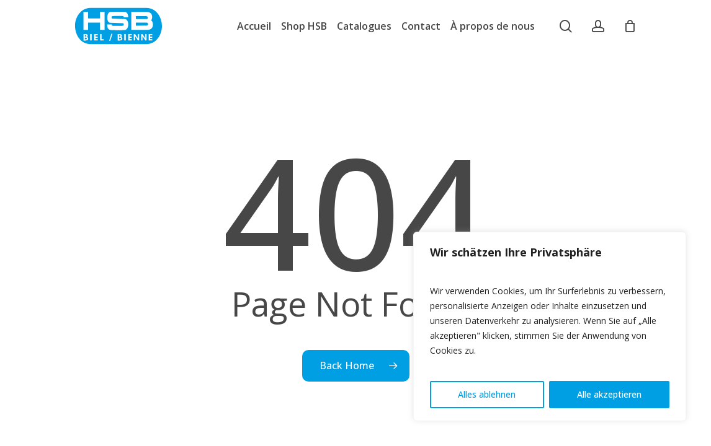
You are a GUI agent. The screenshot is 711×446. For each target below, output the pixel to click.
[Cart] (630, 26)
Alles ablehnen (487, 394)
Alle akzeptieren (609, 394)
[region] (549, 326)
